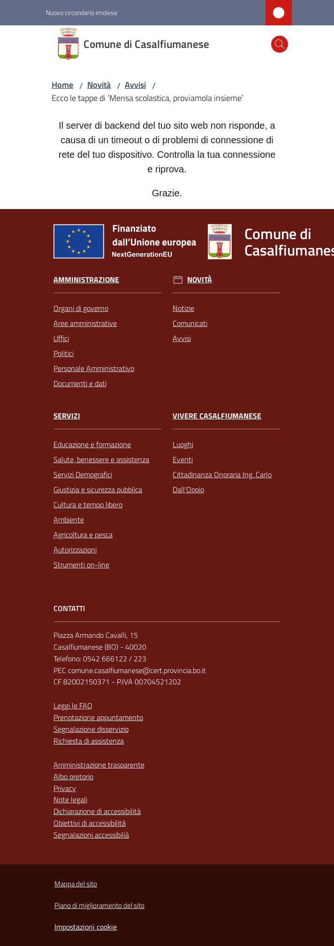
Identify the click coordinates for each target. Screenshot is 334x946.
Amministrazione (86, 279)
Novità (99, 84)
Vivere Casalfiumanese (217, 416)
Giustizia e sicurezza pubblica (97, 489)
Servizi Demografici (82, 474)
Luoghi (183, 444)
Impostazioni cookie (85, 926)
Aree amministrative (85, 323)
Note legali (70, 799)
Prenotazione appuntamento (98, 717)
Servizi (66, 416)
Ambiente (68, 519)
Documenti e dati (79, 383)
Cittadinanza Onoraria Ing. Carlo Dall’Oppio (222, 482)
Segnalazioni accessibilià (91, 834)
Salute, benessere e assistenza (101, 459)
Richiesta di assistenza (88, 740)
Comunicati (190, 323)
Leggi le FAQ (72, 705)
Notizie (183, 308)
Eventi (183, 459)
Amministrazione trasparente (98, 764)
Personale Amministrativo (93, 368)
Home (62, 84)
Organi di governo (80, 308)
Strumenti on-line (81, 564)
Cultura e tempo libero (87, 504)
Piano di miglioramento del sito (99, 905)
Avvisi (135, 84)
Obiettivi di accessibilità (89, 823)
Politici (63, 353)
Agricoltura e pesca (83, 534)
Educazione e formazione (92, 444)
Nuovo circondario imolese (81, 12)
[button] (279, 44)
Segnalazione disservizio (91, 729)
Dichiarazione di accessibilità (97, 811)
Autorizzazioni (75, 549)
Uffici (61, 338)
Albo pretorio (73, 776)
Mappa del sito (75, 883)
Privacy (64, 788)
